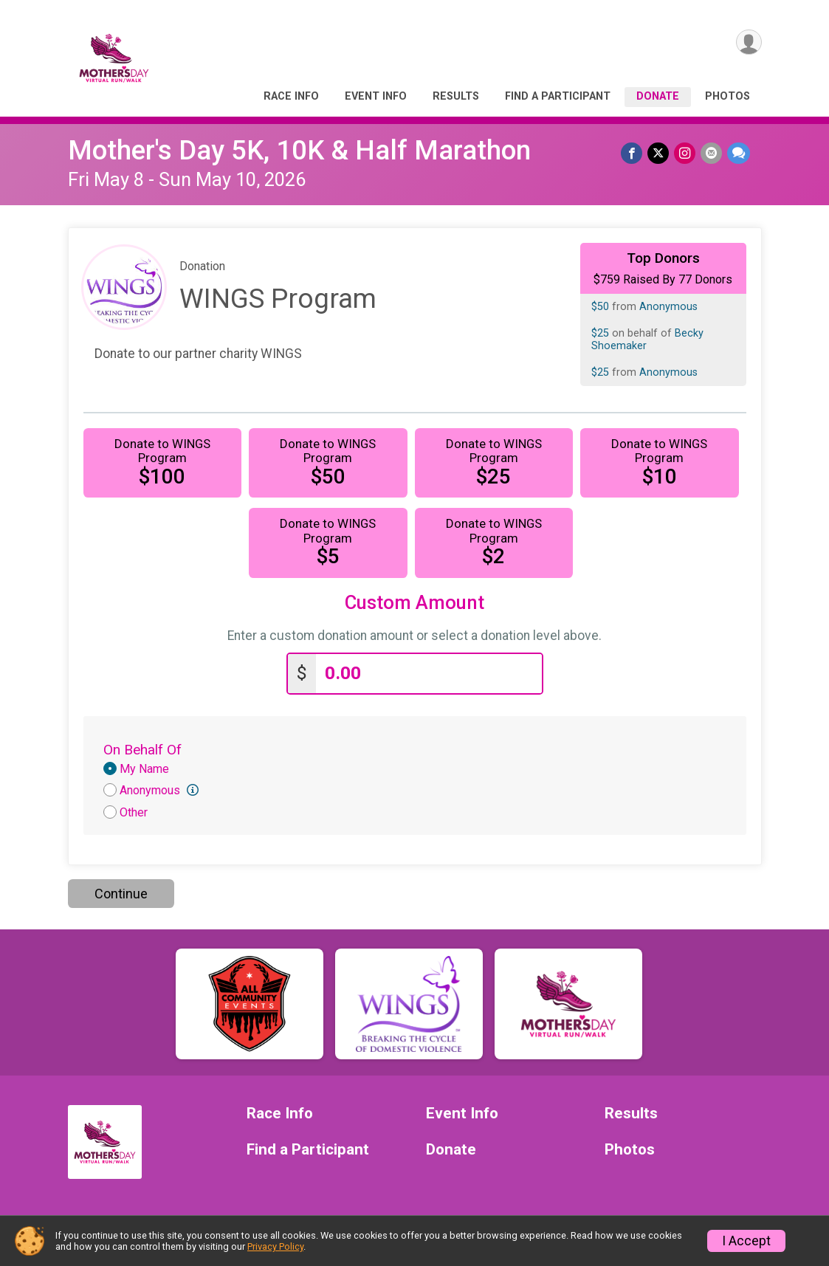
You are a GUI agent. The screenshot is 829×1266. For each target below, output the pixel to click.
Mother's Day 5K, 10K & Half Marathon (299, 150)
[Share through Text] (738, 153)
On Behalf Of (142, 749)
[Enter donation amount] (429, 673)
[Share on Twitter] (660, 153)
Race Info (291, 96)
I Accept (746, 1241)
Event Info (376, 96)
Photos (727, 96)
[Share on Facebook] (634, 153)
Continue (121, 893)
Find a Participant (557, 96)
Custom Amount (414, 602)
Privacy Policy (275, 1246)
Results (456, 96)
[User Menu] (748, 43)
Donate (657, 96)
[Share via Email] (712, 153)
